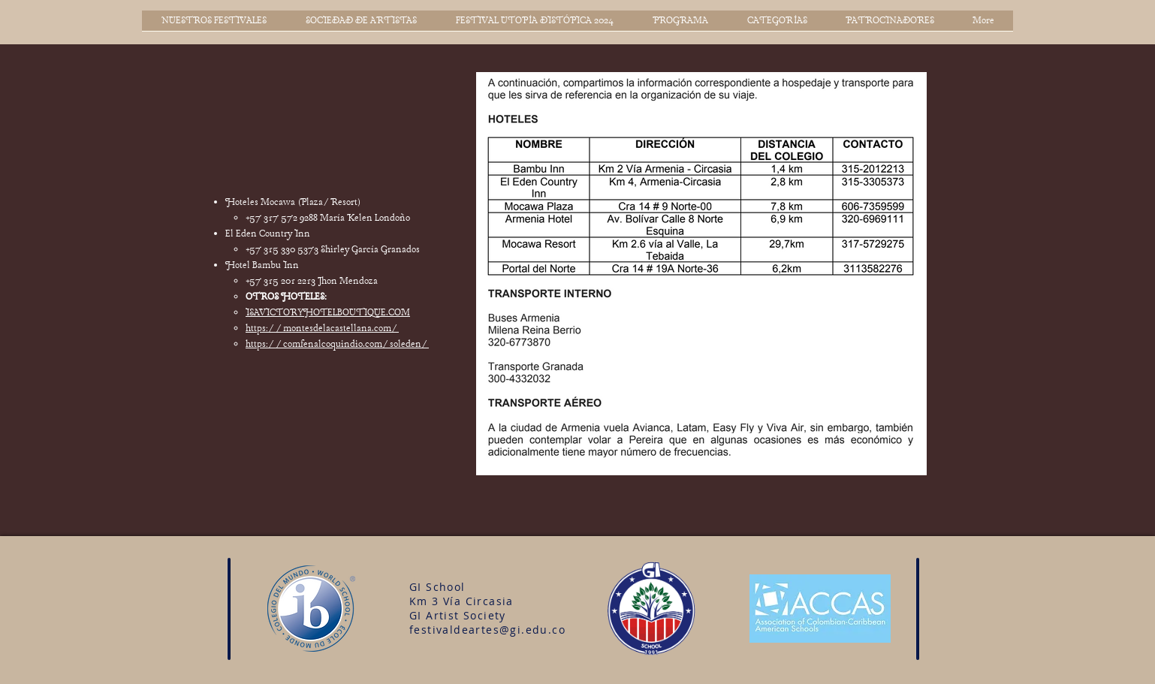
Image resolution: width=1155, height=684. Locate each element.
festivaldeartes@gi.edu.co (487, 629)
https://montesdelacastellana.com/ (322, 328)
